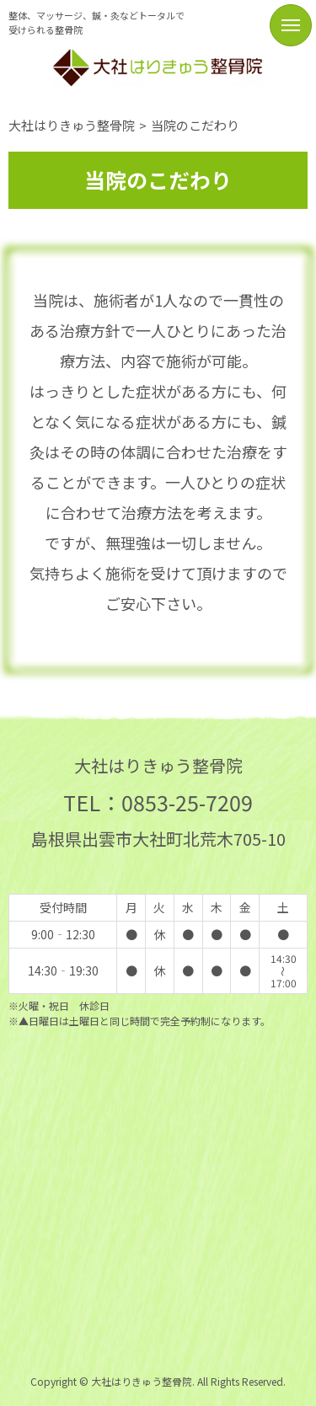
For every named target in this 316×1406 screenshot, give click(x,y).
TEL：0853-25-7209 (158, 802)
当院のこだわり (195, 125)
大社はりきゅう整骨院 (71, 125)
